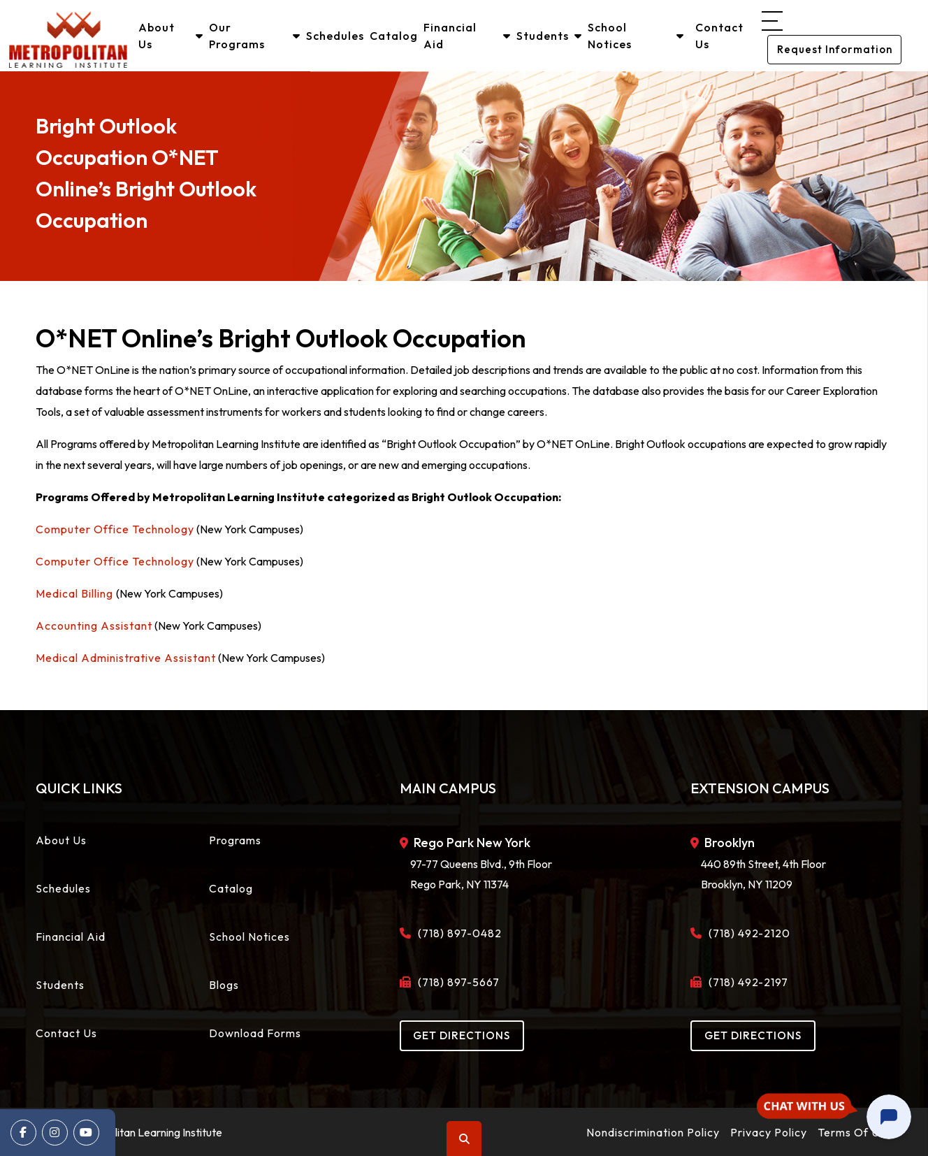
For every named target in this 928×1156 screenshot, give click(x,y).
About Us (172, 35)
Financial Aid (467, 35)
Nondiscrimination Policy (653, 1132)
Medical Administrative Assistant (126, 657)
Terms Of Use (855, 1132)
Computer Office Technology (115, 528)
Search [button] (464, 1139)
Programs (235, 839)
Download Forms (255, 1032)
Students (549, 36)
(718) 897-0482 (456, 932)
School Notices (635, 35)
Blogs (224, 984)
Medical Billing (76, 593)
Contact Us (719, 35)
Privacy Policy (768, 1132)
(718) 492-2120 (745, 932)
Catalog (394, 36)
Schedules (336, 36)
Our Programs (255, 35)
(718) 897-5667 (455, 981)
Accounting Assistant (94, 625)
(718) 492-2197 (744, 981)
